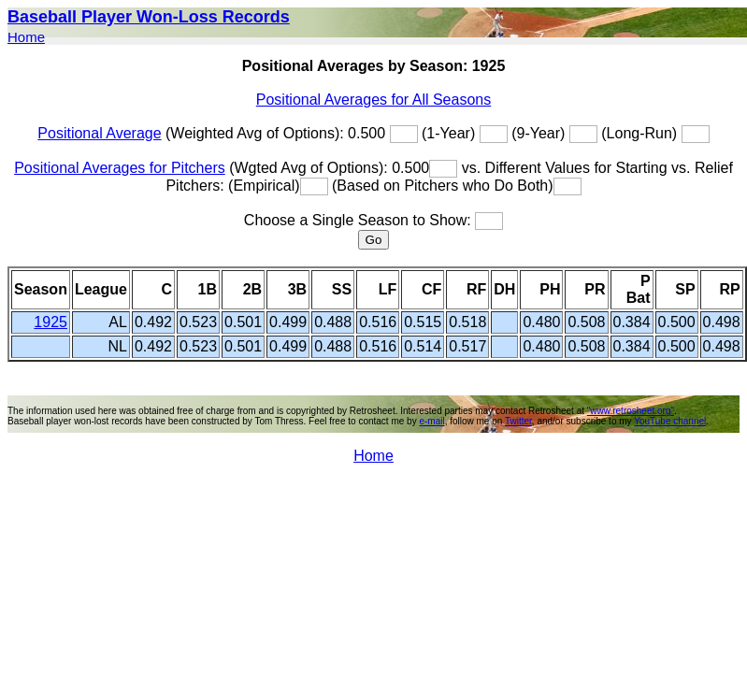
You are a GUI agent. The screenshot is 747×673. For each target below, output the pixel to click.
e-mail (431, 421)
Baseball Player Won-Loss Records (148, 16)
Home (26, 37)
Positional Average (99, 133)
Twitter (518, 421)
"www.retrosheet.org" (630, 411)
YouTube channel (670, 421)
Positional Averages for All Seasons (373, 99)
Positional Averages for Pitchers (119, 168)
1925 (50, 322)
